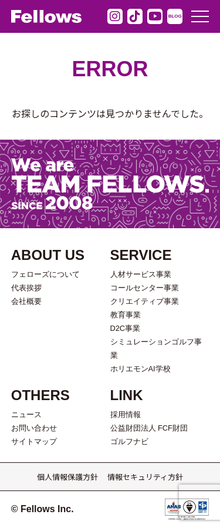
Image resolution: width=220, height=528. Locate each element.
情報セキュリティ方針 (145, 476)
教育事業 (125, 314)
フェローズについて (45, 274)
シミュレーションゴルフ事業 (156, 348)
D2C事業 (125, 328)
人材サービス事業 (140, 274)
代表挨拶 (26, 287)
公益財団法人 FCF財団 (149, 428)
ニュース (26, 414)
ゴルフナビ (129, 441)
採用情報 (125, 414)
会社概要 (26, 301)
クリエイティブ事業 (144, 301)
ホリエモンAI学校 (140, 368)
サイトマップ (34, 441)
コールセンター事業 (144, 287)
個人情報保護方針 (67, 476)
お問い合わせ (34, 428)
